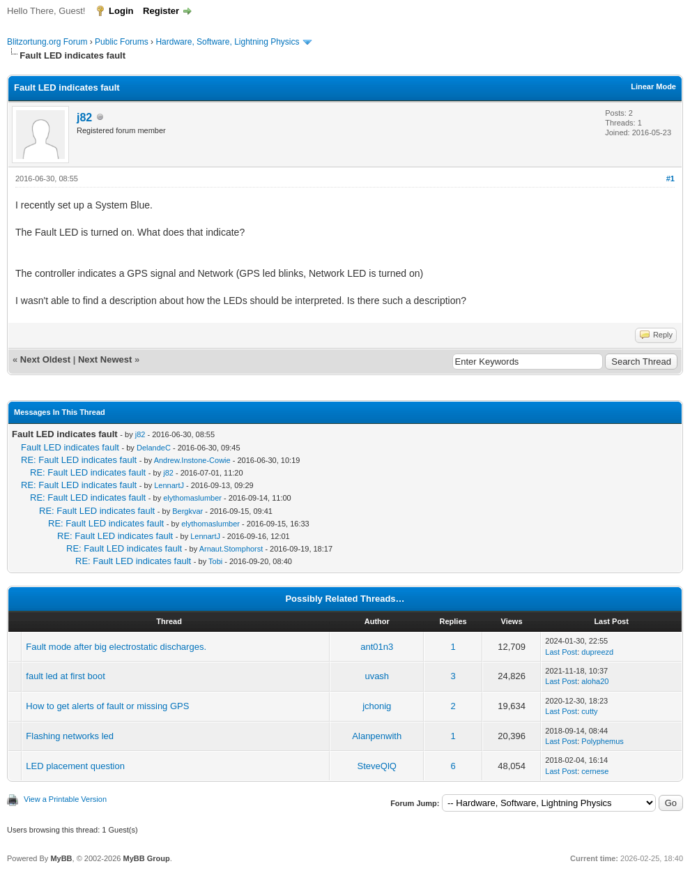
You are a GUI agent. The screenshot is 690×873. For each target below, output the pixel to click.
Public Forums (121, 42)
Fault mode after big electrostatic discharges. (116, 647)
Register (161, 11)
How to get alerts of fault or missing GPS (107, 706)
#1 (670, 178)
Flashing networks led (70, 736)
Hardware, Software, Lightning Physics (227, 42)
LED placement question (75, 766)
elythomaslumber (192, 498)
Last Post (561, 652)
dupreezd (597, 652)
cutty (589, 711)
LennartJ (169, 485)
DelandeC (154, 447)
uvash (377, 676)
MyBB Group (146, 858)
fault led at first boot (65, 676)
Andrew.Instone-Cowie (192, 460)
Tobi (215, 561)
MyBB (61, 858)
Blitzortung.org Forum (47, 42)
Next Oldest (45, 359)
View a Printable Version (65, 799)
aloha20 (594, 681)
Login (121, 11)
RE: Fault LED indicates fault (79, 460)
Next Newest (105, 359)
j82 (84, 117)
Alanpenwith (376, 736)
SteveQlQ (377, 766)
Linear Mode (653, 86)
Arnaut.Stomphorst (231, 549)
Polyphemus (602, 741)
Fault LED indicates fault (70, 447)
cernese (594, 771)
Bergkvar (187, 511)
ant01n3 (376, 647)
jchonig (376, 706)
